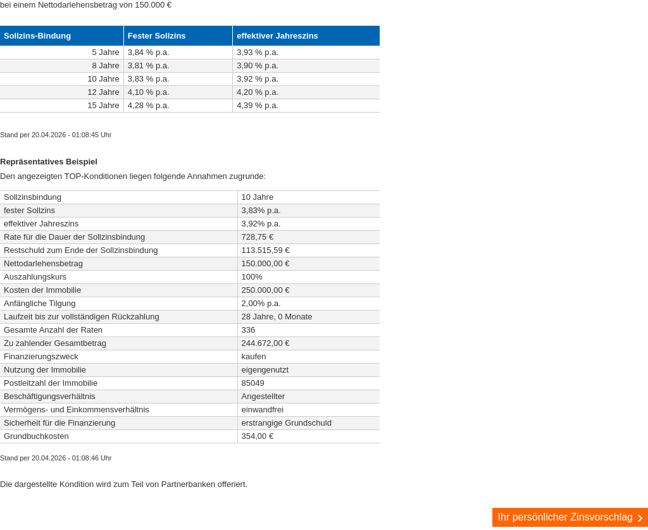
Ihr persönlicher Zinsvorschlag (571, 517)
